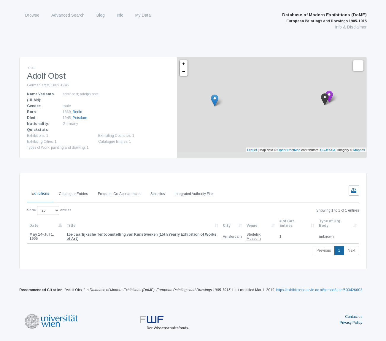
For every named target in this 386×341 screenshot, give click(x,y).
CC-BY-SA (328, 150)
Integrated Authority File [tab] (194, 194)
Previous (324, 250)
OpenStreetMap (289, 150)
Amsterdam (232, 236)
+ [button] (183, 64)
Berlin (77, 112)
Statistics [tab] (157, 194)
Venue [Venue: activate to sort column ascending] (252, 225)
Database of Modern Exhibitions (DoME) (324, 17)
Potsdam (80, 118)
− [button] (183, 71)
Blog (100, 15)
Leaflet (252, 150)
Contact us (353, 317)
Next (351, 250)
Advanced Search (68, 15)
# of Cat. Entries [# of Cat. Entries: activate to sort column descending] (287, 223)
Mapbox (359, 150)
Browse (32, 15)
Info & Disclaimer (351, 27)
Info (120, 15)
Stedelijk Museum (254, 236)
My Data (143, 15)
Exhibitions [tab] (40, 193)
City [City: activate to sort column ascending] (227, 225)
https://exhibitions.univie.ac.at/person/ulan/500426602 (319, 290)
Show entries (49, 210)
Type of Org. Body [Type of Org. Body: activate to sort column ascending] (330, 223)
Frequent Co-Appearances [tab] (119, 194)
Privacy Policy (351, 323)
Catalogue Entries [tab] (73, 194)
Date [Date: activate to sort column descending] (33, 225)
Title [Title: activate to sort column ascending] (70, 225)
